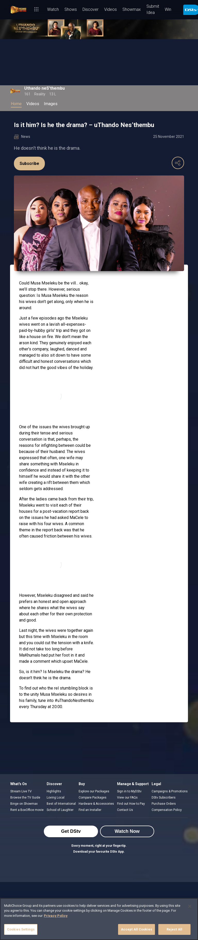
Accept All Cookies (136, 929)
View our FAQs (127, 797)
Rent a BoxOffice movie (27, 810)
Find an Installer (90, 810)
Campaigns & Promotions (170, 791)
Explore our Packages (94, 791)
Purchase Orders (164, 803)
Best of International (61, 803)
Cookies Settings (21, 929)
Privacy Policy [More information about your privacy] (56, 916)
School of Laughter (60, 810)
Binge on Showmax (24, 803)
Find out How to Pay (131, 803)
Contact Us (125, 810)
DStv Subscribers (164, 797)
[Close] (189, 906)
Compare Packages (92, 797)
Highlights (54, 791)
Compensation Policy (167, 810)
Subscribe (29, 163)
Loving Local (55, 797)
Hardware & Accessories (96, 803)
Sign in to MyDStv (129, 791)
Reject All (174, 929)
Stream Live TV (21, 791)
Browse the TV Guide (25, 797)
